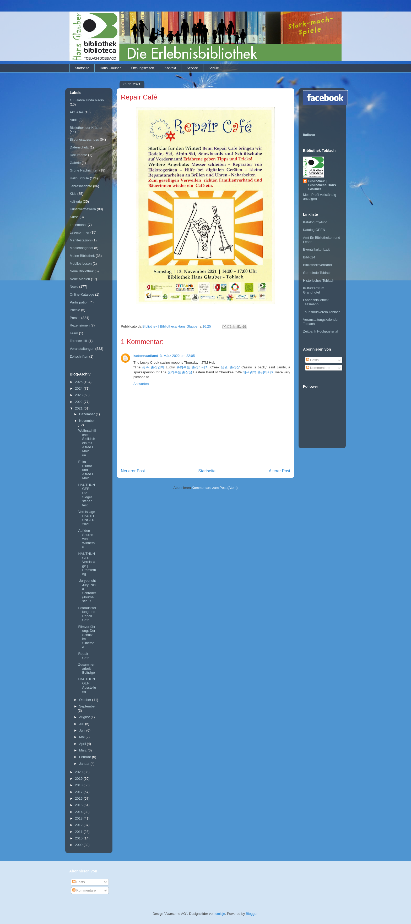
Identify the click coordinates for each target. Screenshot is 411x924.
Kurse (74, 217)
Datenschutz (79, 147)
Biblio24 (309, 257)
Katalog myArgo (315, 222)
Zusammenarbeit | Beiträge (86, 668)
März (83, 750)
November (87, 421)
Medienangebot (81, 248)
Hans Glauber (110, 68)
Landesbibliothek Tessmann (316, 302)
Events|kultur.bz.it (316, 249)
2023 (79, 395)
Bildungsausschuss (84, 139)
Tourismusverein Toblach (321, 312)
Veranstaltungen (82, 349)
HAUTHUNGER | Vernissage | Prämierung (87, 564)
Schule (213, 68)
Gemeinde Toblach (317, 273)
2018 (79, 785)
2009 (79, 845)
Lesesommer (79, 232)
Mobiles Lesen (81, 263)
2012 (79, 825)
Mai (82, 737)
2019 (79, 779)
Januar (84, 764)
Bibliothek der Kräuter (86, 128)
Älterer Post (279, 471)
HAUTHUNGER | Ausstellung (87, 685)
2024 (79, 388)
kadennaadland (145, 356)
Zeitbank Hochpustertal (320, 331)
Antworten (141, 384)
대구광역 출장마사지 (258, 372)
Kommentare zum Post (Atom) (215, 488)
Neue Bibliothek (82, 271)
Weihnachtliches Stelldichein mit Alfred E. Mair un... (87, 443)
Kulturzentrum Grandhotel (313, 290)
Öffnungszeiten (142, 68)
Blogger (251, 914)
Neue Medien (80, 279)
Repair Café (83, 656)
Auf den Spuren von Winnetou (86, 539)
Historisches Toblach (318, 281)
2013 (79, 818)
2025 (79, 382)
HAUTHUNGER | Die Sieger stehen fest (86, 495)
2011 (79, 832)
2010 (79, 838)
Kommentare (318, 368)
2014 (79, 812)
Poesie (75, 310)
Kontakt (170, 68)
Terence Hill (79, 341)
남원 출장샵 (230, 367)
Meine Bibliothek (82, 256)
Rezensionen (80, 325)
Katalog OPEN (314, 230)
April (83, 744)
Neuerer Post (133, 471)
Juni (82, 730)
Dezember (87, 414)
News (74, 287)
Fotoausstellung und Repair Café (87, 614)
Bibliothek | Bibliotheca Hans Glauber (322, 185)
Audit (74, 120)
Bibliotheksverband (317, 265)
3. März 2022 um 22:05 (177, 356)
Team (74, 333)
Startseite (82, 68)
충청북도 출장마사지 (192, 367)
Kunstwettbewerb (83, 209)
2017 (79, 792)
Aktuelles (77, 112)
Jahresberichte (81, 186)
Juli (82, 724)
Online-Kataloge (82, 294)
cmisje (220, 914)
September (87, 706)
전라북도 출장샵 (179, 372)
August (85, 717)
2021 (79, 408)
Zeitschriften (79, 356)
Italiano (309, 135)
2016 (79, 798)
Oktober (85, 700)
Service (192, 68)
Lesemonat (78, 225)
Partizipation (79, 302)
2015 (79, 805)
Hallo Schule (79, 178)
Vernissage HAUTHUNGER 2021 (86, 518)
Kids (73, 194)
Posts (312, 360)
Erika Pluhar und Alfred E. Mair (86, 470)
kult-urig (76, 201)
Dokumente (78, 155)
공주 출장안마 (153, 367)
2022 (79, 402)
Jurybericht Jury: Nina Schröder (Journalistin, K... (87, 591)
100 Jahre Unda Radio (87, 100)
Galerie (75, 163)
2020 (79, 772)
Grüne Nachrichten (84, 170)
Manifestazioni (80, 240)
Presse (75, 318)
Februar (85, 757)
